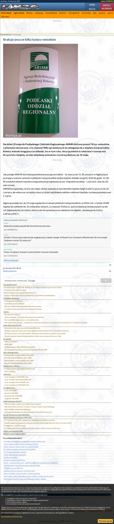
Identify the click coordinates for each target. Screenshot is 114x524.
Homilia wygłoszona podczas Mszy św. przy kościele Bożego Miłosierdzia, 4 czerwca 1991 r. (38, 423)
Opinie (6, 312)
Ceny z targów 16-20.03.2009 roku (16, 385)
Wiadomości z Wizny (11, 366)
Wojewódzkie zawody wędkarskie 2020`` (19, 355)
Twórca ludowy (10, 371)
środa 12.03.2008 (10, 390)
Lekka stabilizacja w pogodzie (15, 455)
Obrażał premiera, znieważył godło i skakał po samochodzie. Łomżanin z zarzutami (35, 333)
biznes (30, 13)
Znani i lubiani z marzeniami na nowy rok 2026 (21, 447)
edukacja (39, 13)
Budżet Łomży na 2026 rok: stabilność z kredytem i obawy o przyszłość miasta (33, 287)
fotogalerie (74, 13)
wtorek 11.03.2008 (11, 393)
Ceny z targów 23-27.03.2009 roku (16, 382)
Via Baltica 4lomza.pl (11, 298)
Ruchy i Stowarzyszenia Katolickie (16, 415)
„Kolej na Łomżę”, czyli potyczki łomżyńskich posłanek (24, 317)
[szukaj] (51, 280)
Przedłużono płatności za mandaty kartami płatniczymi (24, 441)
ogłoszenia (19, 13)
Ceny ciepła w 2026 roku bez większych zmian (21, 444)
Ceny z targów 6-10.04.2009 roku (16, 377)
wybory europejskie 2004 (13, 431)
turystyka (86, 13)
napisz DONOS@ (107, 1)
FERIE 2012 (8, 344)
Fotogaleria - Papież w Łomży (15, 426)
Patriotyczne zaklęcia (12, 314)
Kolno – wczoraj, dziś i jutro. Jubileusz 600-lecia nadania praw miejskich (31, 463)
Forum (92, 4)
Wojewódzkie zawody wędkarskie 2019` (19, 360)
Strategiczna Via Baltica (13, 301)
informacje (6, 13)
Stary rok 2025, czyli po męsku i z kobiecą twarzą (22, 474)
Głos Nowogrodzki (10, 352)
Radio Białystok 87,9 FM (12, 325)
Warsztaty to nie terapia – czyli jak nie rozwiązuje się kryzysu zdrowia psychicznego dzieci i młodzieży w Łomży (45, 323)
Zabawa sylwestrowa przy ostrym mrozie (19, 471)
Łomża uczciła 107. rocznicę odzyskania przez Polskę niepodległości (29, 295)
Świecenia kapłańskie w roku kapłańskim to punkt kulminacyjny (28, 412)
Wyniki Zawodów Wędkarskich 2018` (18, 363)
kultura (62, 13)
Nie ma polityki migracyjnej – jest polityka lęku (21, 320)
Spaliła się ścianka (11, 457)
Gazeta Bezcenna (10, 285)
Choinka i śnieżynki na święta (15, 290)
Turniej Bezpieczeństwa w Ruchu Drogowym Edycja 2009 (25, 350)
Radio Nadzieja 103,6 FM (12, 401)
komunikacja (51, 13)
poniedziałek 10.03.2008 (13, 396)
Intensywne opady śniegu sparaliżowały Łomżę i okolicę (25, 479)
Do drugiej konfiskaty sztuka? (15, 452)
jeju (94, 13)
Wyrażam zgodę (105, 521)
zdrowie (5, 16)
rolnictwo (7, 374)
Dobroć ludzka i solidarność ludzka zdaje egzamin (22, 404)
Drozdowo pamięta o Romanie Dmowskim (19, 449)
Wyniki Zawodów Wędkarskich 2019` (18, 358)
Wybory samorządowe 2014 (14, 434)
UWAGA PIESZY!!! (11, 342)
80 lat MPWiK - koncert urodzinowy (17, 409)
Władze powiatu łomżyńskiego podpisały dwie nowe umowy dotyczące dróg (32, 336)
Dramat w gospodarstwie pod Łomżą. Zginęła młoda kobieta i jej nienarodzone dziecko (36, 331)
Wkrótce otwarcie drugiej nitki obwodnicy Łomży (22, 306)
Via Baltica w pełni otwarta (14, 304)
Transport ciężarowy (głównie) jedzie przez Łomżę (23, 309)
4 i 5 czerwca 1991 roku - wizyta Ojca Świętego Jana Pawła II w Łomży (29, 420)
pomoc (102, 13)
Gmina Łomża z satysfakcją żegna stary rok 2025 (22, 466)
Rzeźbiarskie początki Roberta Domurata (19, 369)
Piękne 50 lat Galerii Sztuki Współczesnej (20, 293)
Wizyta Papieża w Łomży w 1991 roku (17, 418)
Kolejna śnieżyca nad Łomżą (14, 460)
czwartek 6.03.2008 (11, 398)
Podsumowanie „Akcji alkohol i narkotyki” (19, 347)
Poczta (92, 9)
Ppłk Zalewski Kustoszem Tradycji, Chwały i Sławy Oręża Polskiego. (29, 407)
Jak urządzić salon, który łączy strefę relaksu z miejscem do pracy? (29, 476)
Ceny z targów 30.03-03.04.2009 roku (17, 380)
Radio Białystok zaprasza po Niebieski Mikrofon (22, 328)
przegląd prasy (9, 388)
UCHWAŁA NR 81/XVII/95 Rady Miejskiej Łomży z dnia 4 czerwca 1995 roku (32, 428)
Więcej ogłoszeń (11, 260)
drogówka (7, 339)
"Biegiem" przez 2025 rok (13, 468)
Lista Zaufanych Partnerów (11, 516)
